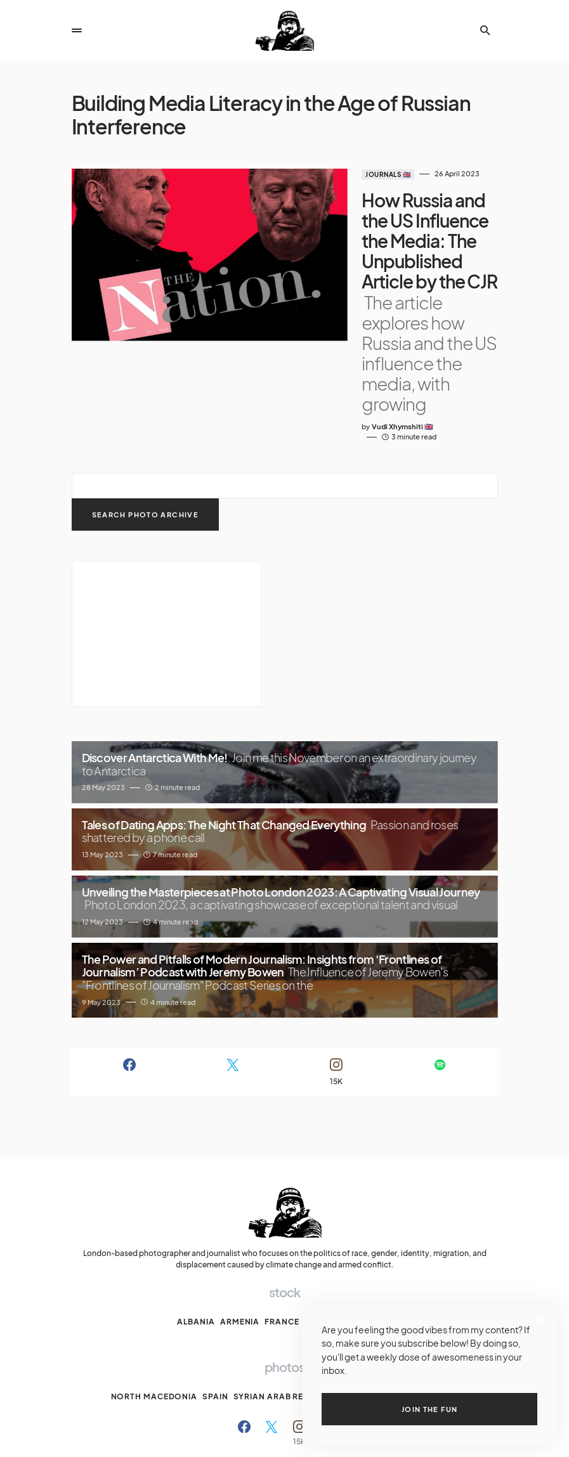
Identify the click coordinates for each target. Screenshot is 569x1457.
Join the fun (430, 1409)
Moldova (369, 1233)
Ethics (241, 1435)
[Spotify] (440, 983)
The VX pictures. (297, 1408)
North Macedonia (154, 1307)
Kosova (323, 1233)
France (282, 1233)
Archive (206, 1435)
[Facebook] (129, 983)
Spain (215, 1307)
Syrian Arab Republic (284, 1307)
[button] (76, 30)
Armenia (239, 1233)
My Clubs (279, 1435)
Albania (196, 1233)
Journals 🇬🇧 (331, 174)
